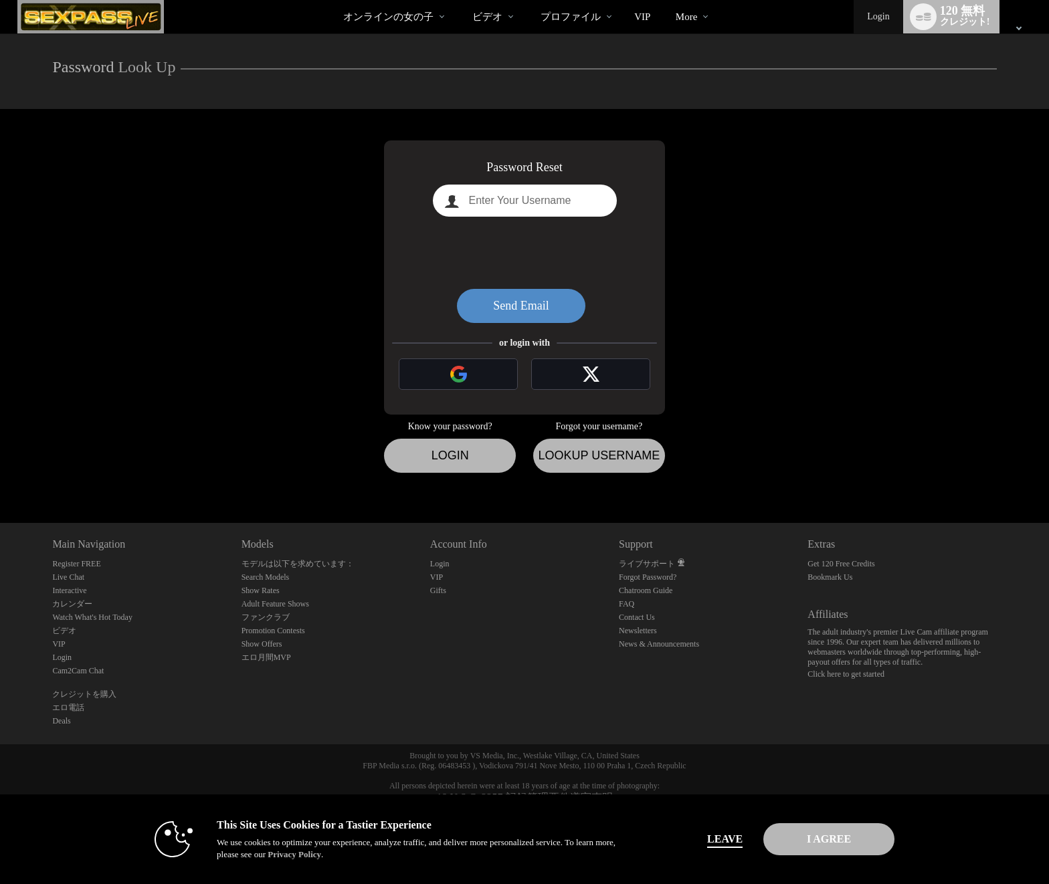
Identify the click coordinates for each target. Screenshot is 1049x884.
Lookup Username (599, 455)
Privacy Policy (281, 854)
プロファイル (571, 16)
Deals (61, 721)
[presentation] (524, 253)
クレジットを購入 (84, 694)
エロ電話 (68, 707)
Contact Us (637, 617)
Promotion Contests (273, 630)
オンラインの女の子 (388, 16)
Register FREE (76, 563)
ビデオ (487, 16)
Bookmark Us (829, 577)
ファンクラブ (266, 617)
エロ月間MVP (266, 657)
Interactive (69, 590)
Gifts (438, 590)
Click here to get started (845, 674)
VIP (642, 16)
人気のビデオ (460, 0)
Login (878, 16)
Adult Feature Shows (275, 604)
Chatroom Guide (645, 590)
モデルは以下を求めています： (298, 563)
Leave (711, 839)
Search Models (266, 577)
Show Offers (262, 644)
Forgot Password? (647, 577)
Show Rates (261, 590)
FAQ (626, 604)
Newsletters (638, 630)
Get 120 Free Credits (840, 563)
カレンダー (72, 604)
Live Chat (68, 577)
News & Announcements (659, 644)
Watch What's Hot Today (92, 617)
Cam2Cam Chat (78, 670)
